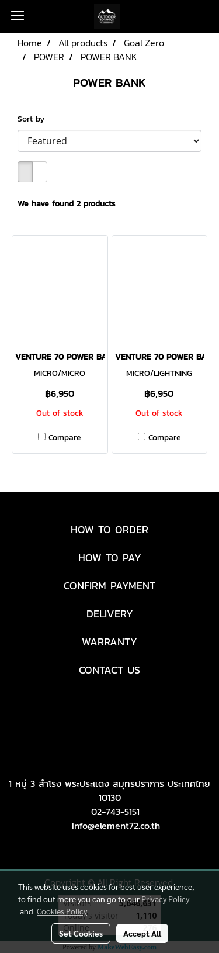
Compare (64, 438)
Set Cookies (81, 933)
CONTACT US (109, 670)
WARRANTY (109, 642)
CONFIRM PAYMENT (109, 585)
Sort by (35, 119)
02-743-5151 (115, 811)
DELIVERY (109, 613)
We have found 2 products (67, 204)
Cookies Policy (62, 911)
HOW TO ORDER (109, 529)
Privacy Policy (165, 898)
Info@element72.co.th (116, 826)
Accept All (142, 933)
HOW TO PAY (109, 557)
